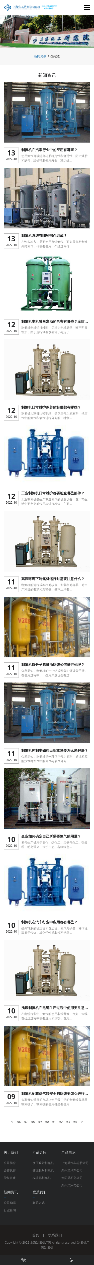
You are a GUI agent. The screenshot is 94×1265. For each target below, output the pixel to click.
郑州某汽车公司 (71, 1170)
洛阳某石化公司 (71, 1178)
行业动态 (54, 56)
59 (40, 1122)
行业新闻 (10, 1210)
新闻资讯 (40, 56)
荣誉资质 (10, 1178)
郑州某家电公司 (71, 1185)
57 (26, 1122)
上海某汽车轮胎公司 (74, 1163)
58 (33, 1122)
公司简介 (10, 1163)
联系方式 (39, 1203)
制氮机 (48, 1247)
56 (19, 1122)
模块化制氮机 (42, 1178)
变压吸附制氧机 (43, 1170)
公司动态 (10, 1203)
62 (61, 1122)
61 (54, 1122)
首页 (35, 1235)
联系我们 (55, 1235)
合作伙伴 (10, 1170)
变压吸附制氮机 (43, 1163)
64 (75, 1122)
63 (68, 1122)
